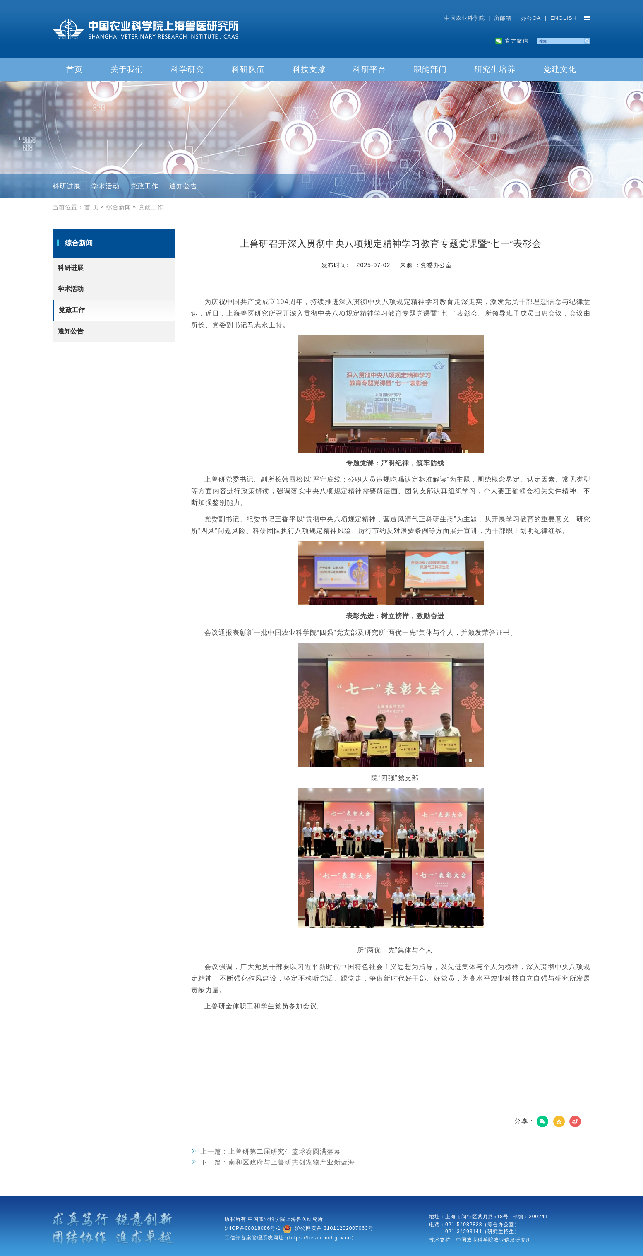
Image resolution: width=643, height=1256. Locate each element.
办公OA (531, 18)
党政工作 (144, 186)
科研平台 (369, 69)
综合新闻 (122, 207)
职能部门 (430, 69)
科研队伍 (248, 69)
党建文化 (559, 69)
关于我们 (127, 69)
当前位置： (68, 207)
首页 (74, 69)
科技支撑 (309, 69)
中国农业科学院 (464, 18)
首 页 (95, 207)
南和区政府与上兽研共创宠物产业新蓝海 (277, 1162)
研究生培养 (495, 69)
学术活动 (105, 186)
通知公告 (183, 186)
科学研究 (187, 69)
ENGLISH (563, 18)
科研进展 (67, 186)
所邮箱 (502, 18)
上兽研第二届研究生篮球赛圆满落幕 (270, 1151)
